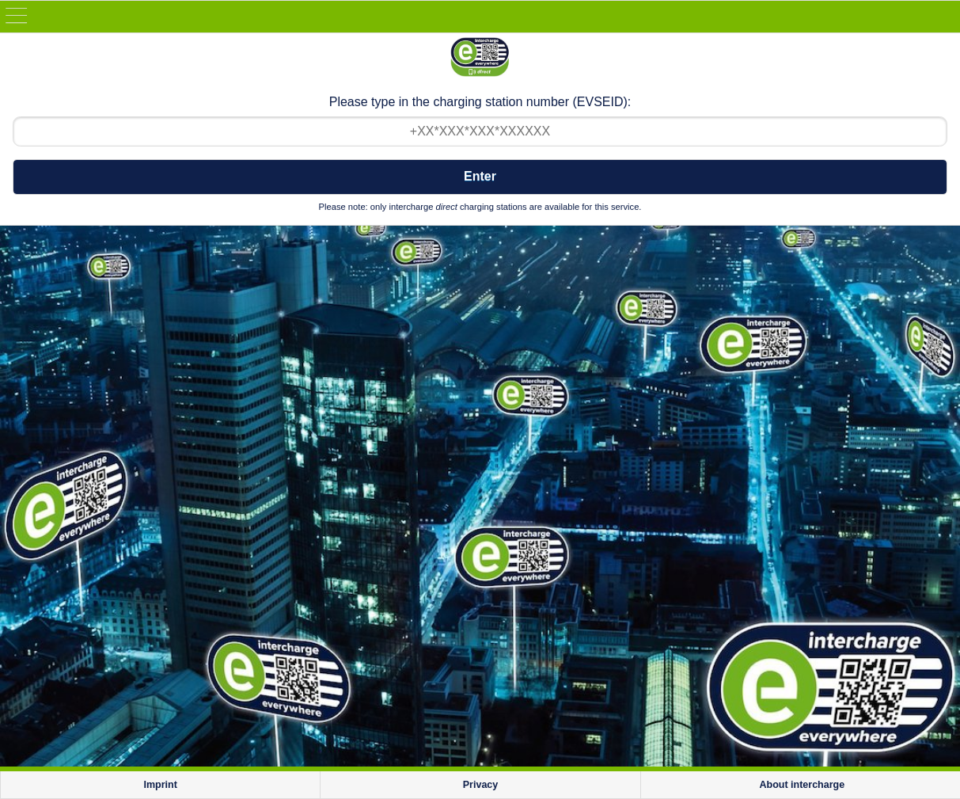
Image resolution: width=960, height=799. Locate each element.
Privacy (480, 784)
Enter (480, 176)
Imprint (159, 784)
